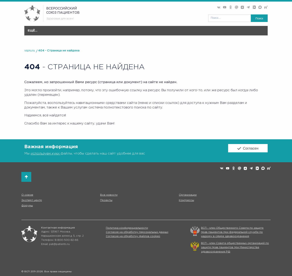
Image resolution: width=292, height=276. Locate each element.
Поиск (259, 18)
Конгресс (196, 32)
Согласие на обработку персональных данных (137, 232)
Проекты (173, 32)
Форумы (218, 32)
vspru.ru (29, 50)
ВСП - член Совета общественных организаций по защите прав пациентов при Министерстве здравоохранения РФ (235, 247)
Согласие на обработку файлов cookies (133, 236)
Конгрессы (187, 200)
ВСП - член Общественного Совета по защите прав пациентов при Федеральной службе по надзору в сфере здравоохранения (232, 232)
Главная (44, 30)
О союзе (64, 32)
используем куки (46, 153)
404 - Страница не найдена (59, 50)
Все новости (88, 30)
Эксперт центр (147, 32)
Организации (116, 32)
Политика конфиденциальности (127, 228)
